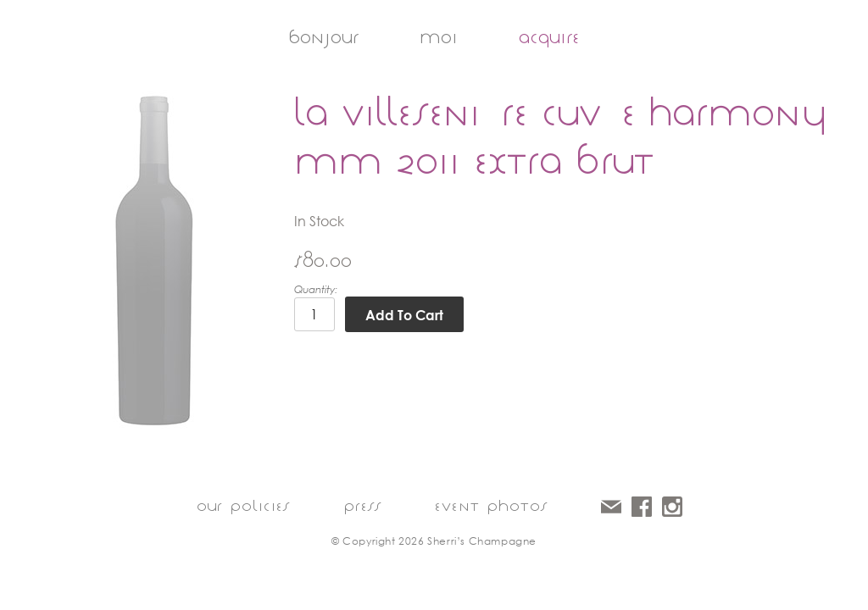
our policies (243, 505)
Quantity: (315, 289)
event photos (491, 505)
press (362, 505)
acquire (549, 37)
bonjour (323, 37)
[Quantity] (314, 314)
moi (439, 37)
